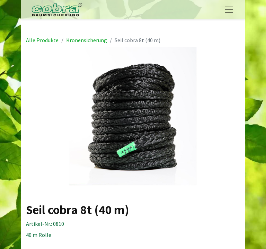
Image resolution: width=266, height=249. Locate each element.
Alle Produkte (42, 40)
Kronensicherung (86, 40)
